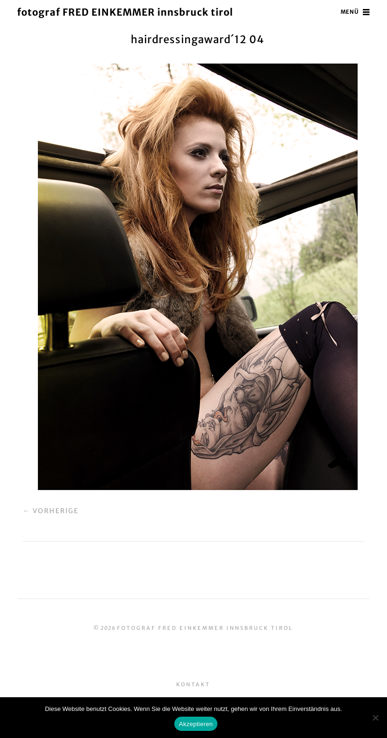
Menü (349, 12)
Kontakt (193, 684)
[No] (375, 717)
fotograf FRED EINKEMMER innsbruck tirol (130, 12)
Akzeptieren (196, 724)
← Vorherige (51, 511)
